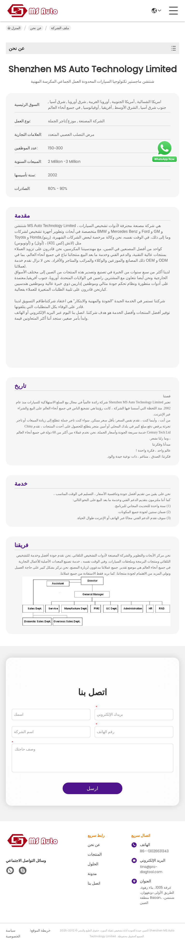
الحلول (93, 864)
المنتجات (95, 854)
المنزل (14, 28)
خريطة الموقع (41, 930)
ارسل (92, 788)
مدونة (92, 873)
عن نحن (35, 28)
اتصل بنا (94, 883)
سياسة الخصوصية (13, 933)
